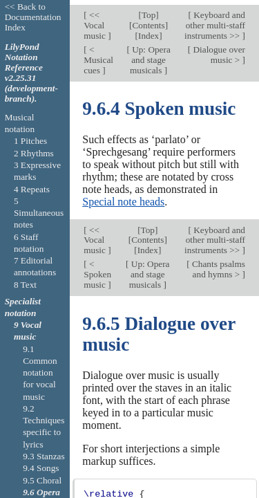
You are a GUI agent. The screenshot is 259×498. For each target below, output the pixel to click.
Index (148, 31)
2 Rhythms (34, 153)
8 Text (25, 284)
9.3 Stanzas (43, 456)
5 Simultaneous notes (39, 213)
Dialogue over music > (218, 49)
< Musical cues (98, 55)
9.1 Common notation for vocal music (40, 373)
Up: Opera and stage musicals (150, 55)
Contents (149, 21)
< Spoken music (97, 269)
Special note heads (123, 197)
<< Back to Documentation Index (33, 17)
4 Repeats (32, 189)
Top (148, 11)
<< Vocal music (96, 21)
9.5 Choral (42, 480)
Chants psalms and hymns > (217, 264)
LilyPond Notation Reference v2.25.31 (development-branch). (31, 73)
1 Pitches (30, 141)
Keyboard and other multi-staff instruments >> (214, 21)
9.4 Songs (41, 468)
